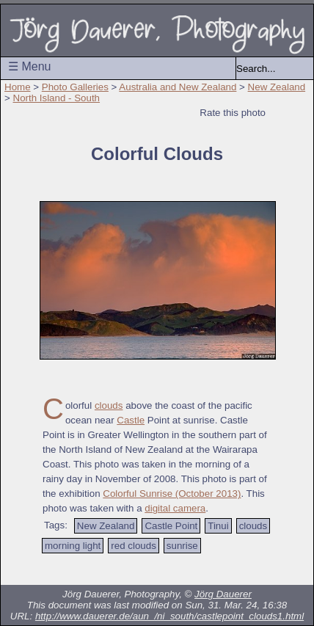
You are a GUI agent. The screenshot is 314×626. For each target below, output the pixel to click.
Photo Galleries (75, 86)
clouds (109, 405)
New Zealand (277, 86)
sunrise (182, 545)
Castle (131, 420)
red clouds (133, 545)
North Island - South (57, 97)
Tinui (218, 525)
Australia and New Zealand (177, 86)
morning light (73, 545)
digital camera (175, 508)
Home (17, 86)
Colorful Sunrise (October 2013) (172, 493)
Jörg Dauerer (223, 594)
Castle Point (171, 525)
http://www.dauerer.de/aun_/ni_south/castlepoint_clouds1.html (169, 616)
